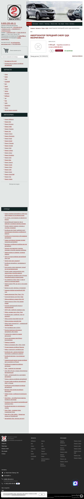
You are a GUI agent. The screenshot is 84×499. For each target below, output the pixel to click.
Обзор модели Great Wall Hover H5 (14, 318)
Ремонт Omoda (9, 145)
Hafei (6, 103)
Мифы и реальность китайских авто (14, 349)
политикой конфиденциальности (18, 494)
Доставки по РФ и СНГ (11, 61)
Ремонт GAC (8, 157)
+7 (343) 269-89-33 (21, 32)
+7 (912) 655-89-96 (9, 483)
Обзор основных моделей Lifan (13, 321)
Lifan (6, 79)
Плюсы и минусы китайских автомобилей (16, 379)
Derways (7, 93)
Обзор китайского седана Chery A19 (14, 299)
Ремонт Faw (8, 176)
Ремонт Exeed (8, 141)
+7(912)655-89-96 (17, 27)
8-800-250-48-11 (8, 23)
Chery (6, 74)
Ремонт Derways (9, 124)
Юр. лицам (61, 23)
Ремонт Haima (8, 179)
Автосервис (35, 23)
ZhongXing (7, 105)
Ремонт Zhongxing (9, 136)
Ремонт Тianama (9, 129)
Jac (5, 98)
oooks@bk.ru (22, 36)
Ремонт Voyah (8, 165)
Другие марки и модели (11, 110)
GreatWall (7, 81)
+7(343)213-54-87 (5, 30)
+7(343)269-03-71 (15, 29)
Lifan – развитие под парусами (13, 368)
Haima (6, 91)
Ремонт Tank (8, 148)
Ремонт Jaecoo (9, 162)
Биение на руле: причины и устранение (15, 288)
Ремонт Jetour (8, 153)
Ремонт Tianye (8, 133)
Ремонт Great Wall (9, 174)
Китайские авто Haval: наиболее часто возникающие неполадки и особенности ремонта (15, 232)
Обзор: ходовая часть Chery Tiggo (14, 312)
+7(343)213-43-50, (6, 29)
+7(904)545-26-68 (10, 32)
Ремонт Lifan (8, 169)
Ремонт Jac (8, 131)
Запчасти (29, 23)
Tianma (6, 88)
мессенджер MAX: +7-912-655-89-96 (11, 44)
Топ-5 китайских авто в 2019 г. (13, 327)
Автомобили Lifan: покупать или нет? (14, 418)
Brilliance (7, 96)
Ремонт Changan (9, 143)
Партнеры (47, 23)
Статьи (66, 23)
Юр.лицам (4, 451)
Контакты (72, 23)
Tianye (6, 108)
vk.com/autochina (15, 42)
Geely (6, 76)
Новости (41, 23)
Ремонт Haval (8, 138)
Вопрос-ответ (54, 23)
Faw (6, 100)
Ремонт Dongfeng (9, 155)
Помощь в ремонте (10, 342)
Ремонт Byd (8, 121)
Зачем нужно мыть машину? (12, 260)
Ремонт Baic (8, 160)
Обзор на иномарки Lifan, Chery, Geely (15, 344)
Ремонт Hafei (8, 126)
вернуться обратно (77, 56)
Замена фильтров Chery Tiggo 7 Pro (14, 294)
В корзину (59, 50)
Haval (6, 86)
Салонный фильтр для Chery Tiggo (14, 296)
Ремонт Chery (8, 167)
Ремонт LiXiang (9, 150)
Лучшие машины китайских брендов (14, 347)
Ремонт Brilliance (9, 119)
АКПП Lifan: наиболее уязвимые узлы (15, 309)
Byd (6, 84)
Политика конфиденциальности (62, 496)
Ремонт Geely (8, 172)
